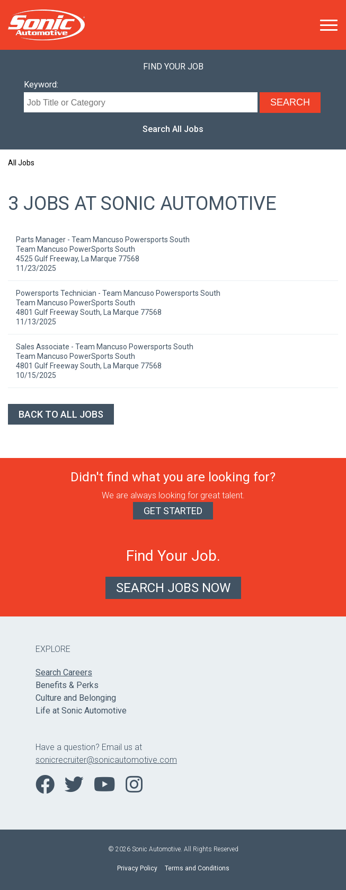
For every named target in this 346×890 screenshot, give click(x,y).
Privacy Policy (137, 868)
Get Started (173, 510)
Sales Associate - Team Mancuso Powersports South (104, 346)
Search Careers (64, 672)
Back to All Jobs (61, 414)
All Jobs (21, 162)
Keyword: (41, 85)
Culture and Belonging (76, 698)
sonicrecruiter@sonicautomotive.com (106, 760)
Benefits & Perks (67, 685)
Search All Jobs (173, 129)
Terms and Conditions (197, 868)
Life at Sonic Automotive (81, 711)
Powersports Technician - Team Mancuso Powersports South (118, 293)
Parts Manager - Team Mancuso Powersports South (103, 239)
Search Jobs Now (173, 587)
